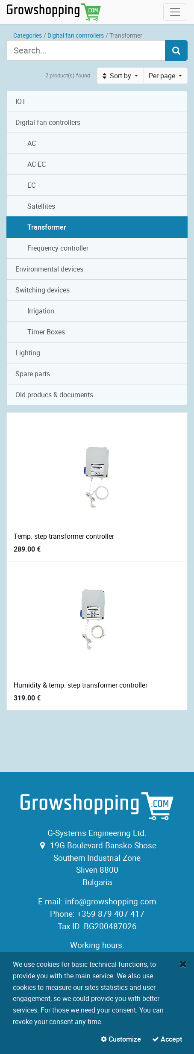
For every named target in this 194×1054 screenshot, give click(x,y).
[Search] (176, 50)
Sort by (118, 75)
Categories (27, 35)
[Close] (183, 964)
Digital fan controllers (75, 35)
